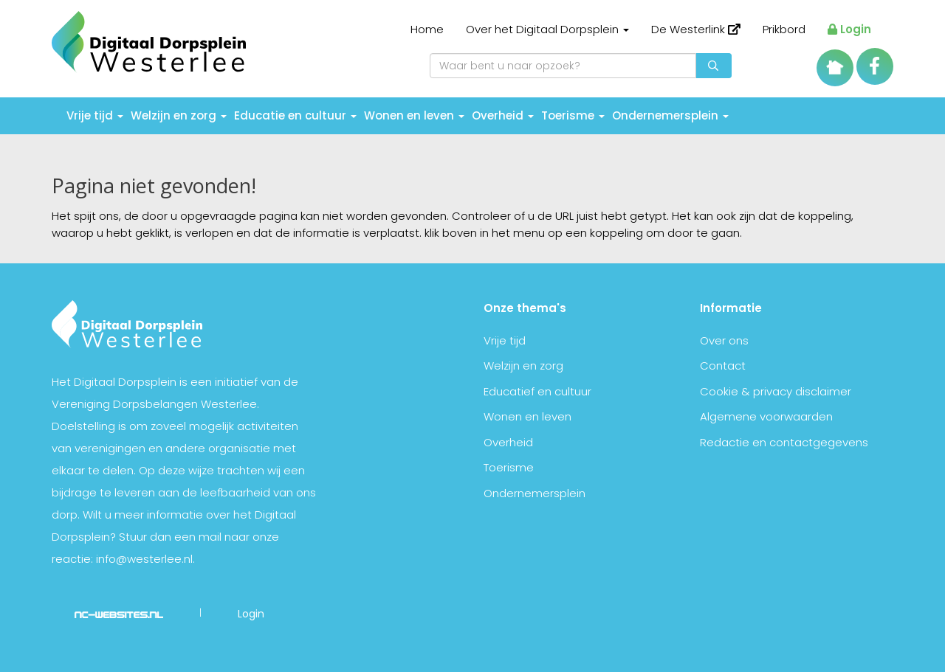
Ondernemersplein (670, 115)
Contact (723, 365)
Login (849, 29)
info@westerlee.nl (144, 559)
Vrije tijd (94, 115)
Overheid (503, 115)
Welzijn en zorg (179, 115)
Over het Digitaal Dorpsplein (547, 29)
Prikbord (784, 29)
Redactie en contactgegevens (784, 442)
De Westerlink (695, 29)
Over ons (724, 340)
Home (427, 29)
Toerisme (573, 115)
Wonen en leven (414, 115)
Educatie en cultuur (295, 115)
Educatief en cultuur (537, 391)
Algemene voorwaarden (766, 416)
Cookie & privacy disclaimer (775, 391)
